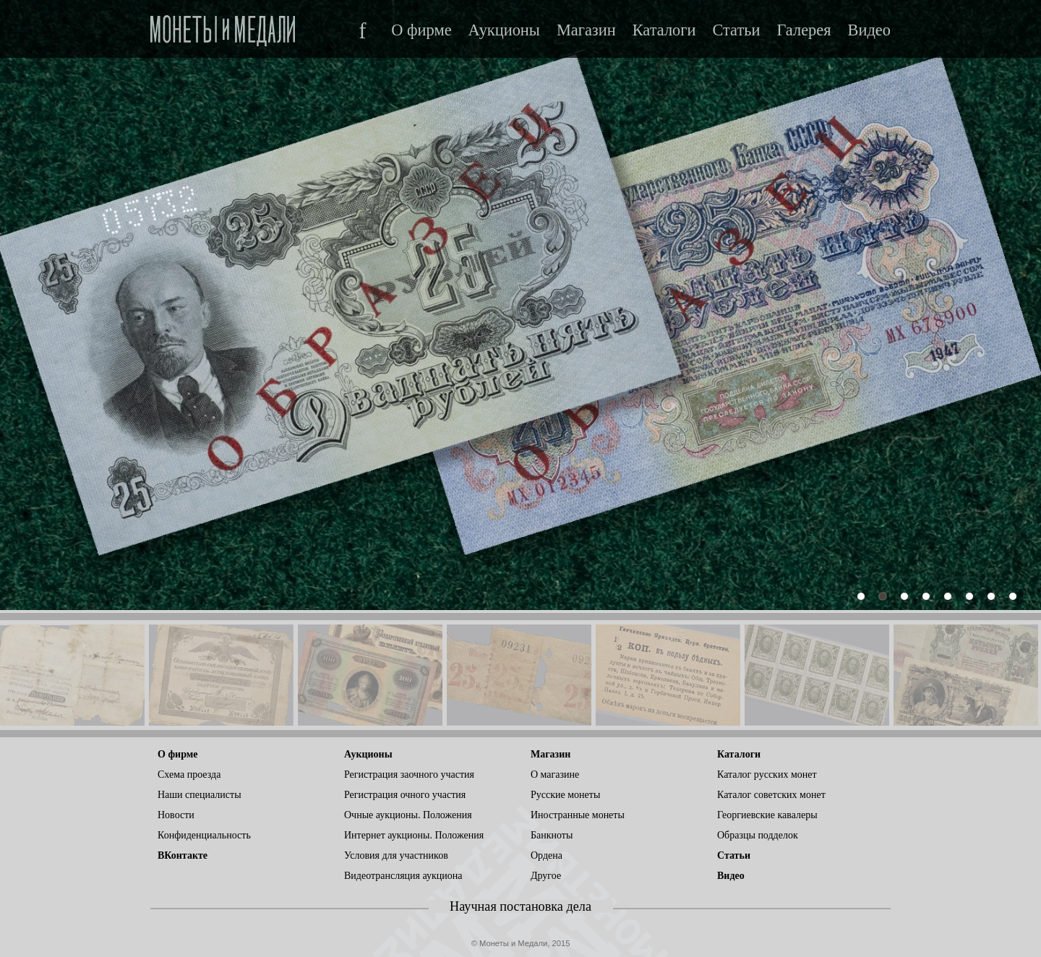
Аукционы (504, 30)
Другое (546, 875)
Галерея (803, 30)
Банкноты (552, 835)
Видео (869, 30)
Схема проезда (189, 774)
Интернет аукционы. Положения (414, 835)
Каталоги (664, 30)
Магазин (586, 30)
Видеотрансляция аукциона (403, 875)
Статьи (736, 30)
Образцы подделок (757, 835)
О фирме (421, 30)
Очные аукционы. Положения (408, 815)
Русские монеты (565, 794)
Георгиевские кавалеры (767, 815)
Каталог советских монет (771, 794)
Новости (176, 815)
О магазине (555, 774)
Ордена (546, 855)
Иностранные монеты (578, 815)
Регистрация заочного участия (409, 774)
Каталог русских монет (767, 774)
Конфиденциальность (204, 835)
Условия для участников (396, 855)
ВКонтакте (182, 855)
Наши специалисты (199, 794)
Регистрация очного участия (405, 794)
